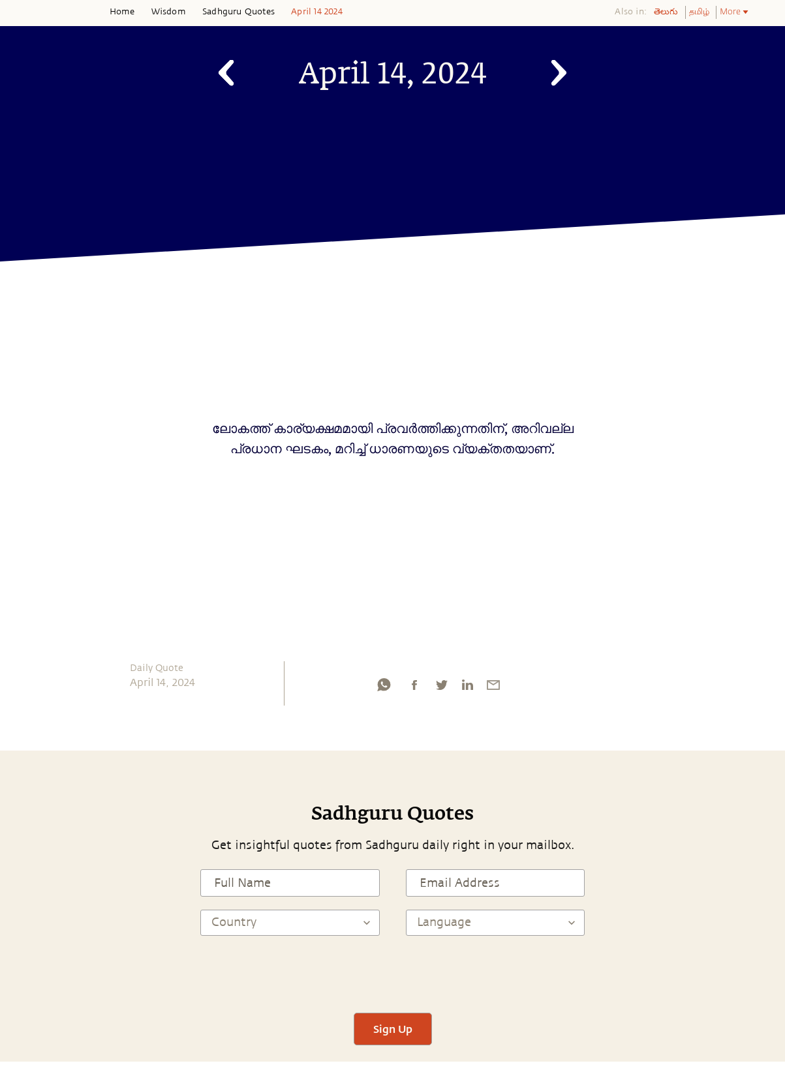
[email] (493, 688)
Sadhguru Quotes (238, 11)
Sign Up (392, 1029)
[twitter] (441, 688)
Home (122, 11)
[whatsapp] (384, 688)
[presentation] (393, 974)
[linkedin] (467, 688)
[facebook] (414, 688)
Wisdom (168, 11)
